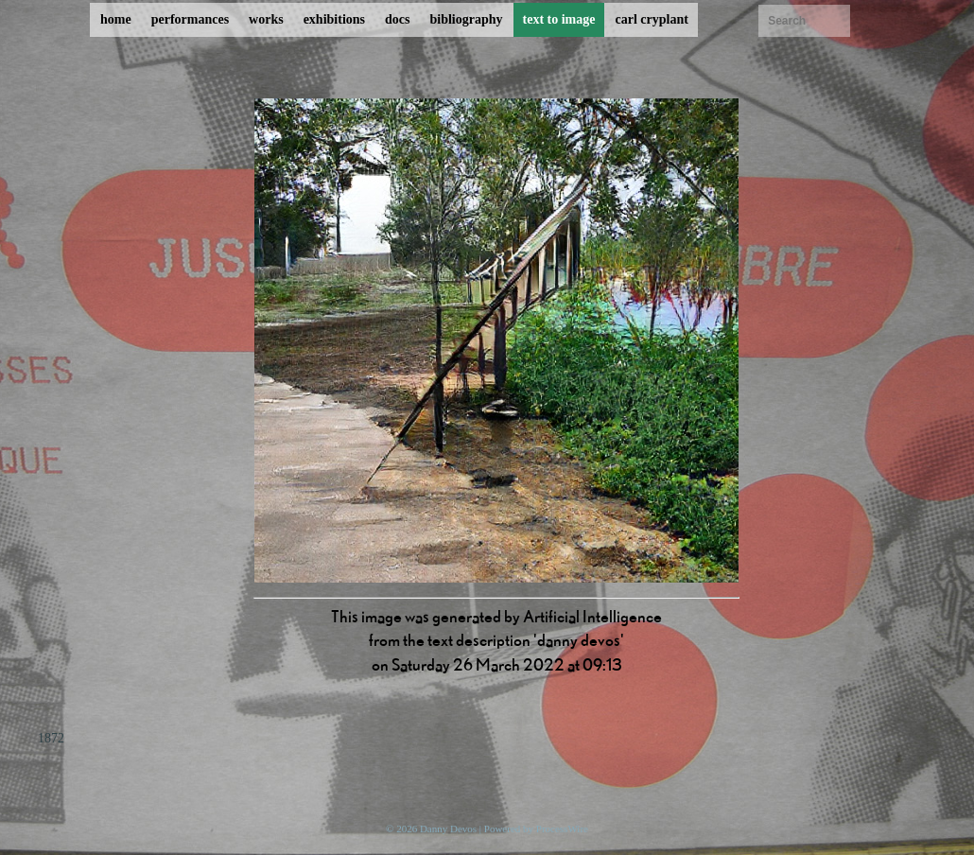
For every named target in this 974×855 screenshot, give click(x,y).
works (266, 19)
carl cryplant (651, 19)
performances (190, 19)
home (115, 19)
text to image (559, 19)
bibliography (465, 19)
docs (397, 19)
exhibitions (334, 19)
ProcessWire (562, 828)
